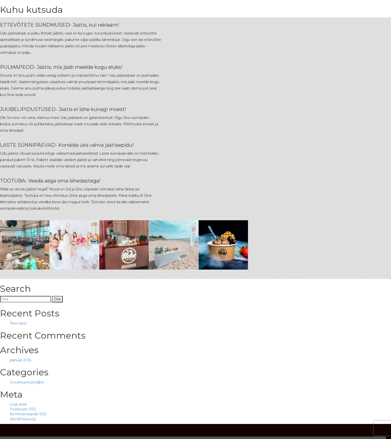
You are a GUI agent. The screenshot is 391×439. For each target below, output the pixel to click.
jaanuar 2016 (20, 360)
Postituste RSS (23, 409)
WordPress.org (23, 419)
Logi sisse (18, 404)
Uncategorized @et (27, 382)
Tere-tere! (18, 323)
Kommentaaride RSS (28, 414)
